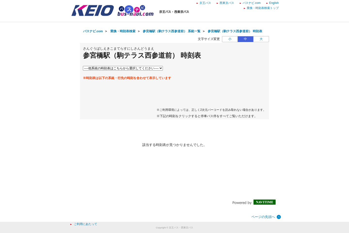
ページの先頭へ (263, 217)
